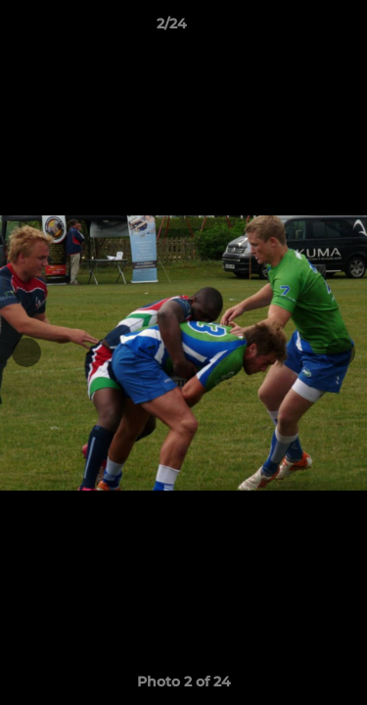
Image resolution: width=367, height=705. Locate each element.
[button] (296, 28)
